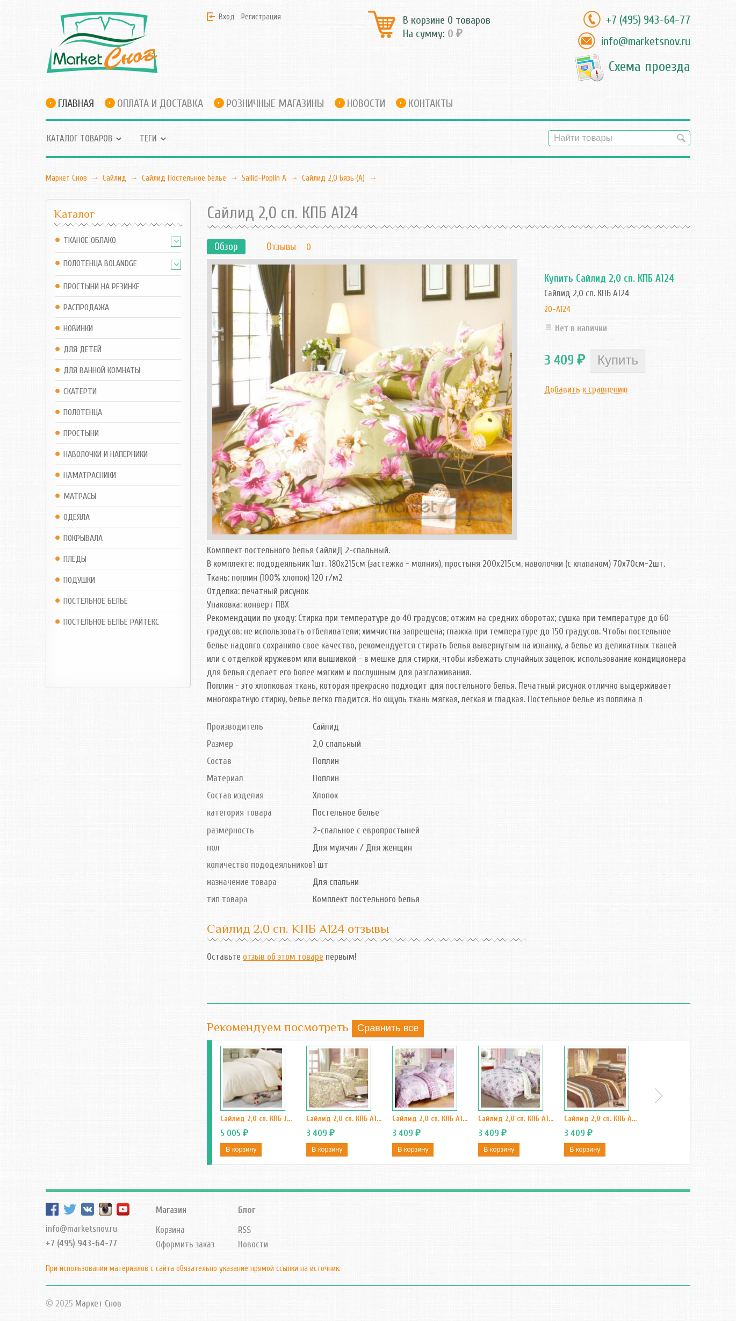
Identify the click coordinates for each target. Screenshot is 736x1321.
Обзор (226, 247)
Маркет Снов (66, 178)
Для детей (82, 350)
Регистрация (261, 17)
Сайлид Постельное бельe (184, 178)
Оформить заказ (185, 1244)
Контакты (430, 103)
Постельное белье (95, 601)
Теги (148, 138)
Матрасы (79, 496)
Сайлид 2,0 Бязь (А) (333, 178)
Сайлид (114, 178)
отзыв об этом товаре (283, 957)
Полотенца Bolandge (100, 264)
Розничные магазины (275, 103)
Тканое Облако (89, 241)
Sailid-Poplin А (264, 178)
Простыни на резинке (101, 287)
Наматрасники (89, 476)
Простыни (81, 434)
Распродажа (86, 308)
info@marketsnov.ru (645, 41)
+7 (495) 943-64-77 (648, 20)
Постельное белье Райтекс (111, 622)
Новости (366, 103)
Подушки (79, 580)
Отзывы (281, 247)
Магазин (171, 1210)
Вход (227, 17)
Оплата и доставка (160, 103)
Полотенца (82, 413)
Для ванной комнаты (101, 371)
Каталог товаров (79, 138)
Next (659, 1096)
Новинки (78, 329)
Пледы (74, 559)
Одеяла (76, 517)
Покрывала (83, 538)
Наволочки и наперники (105, 455)
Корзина (170, 1230)
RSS (244, 1230)
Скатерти (80, 392)
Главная (76, 103)
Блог (246, 1210)
